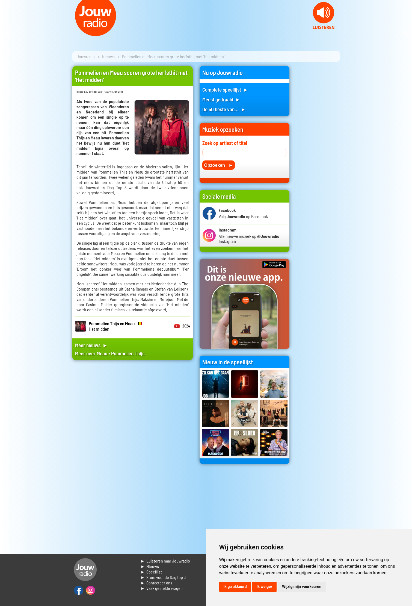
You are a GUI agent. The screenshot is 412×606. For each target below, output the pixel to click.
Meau (102, 353)
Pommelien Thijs (127, 353)
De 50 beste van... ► (224, 109)
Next (405, 32)
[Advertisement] (318, 148)
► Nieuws (150, 566)
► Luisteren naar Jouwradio (165, 560)
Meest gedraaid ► (221, 99)
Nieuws (108, 56)
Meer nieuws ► (91, 345)
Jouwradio (86, 56)
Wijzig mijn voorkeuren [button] (301, 586)
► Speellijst (151, 571)
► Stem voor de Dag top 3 (163, 577)
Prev (7, 32)
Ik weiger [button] (264, 586)
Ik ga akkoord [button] (235, 586)
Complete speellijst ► (225, 89)
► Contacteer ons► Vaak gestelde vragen (162, 585)
